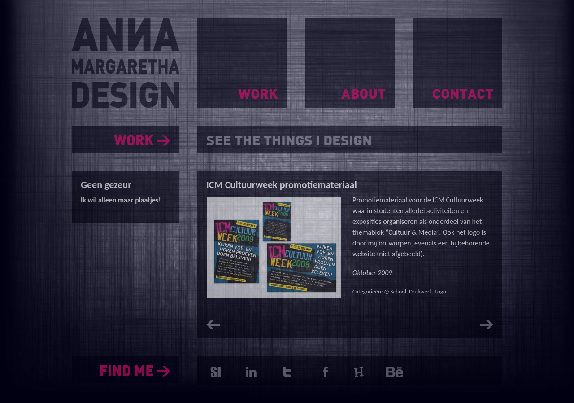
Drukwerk (420, 291)
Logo (440, 291)
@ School (395, 291)
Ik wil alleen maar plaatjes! (121, 200)
